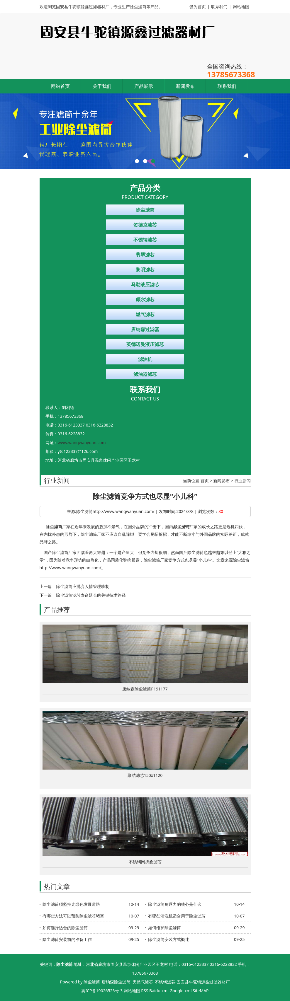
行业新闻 (242, 480)
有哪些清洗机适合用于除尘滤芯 (177, 916)
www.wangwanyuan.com (82, 442)
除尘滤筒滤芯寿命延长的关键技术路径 (91, 595)
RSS (144, 990)
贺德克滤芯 (145, 224)
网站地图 (241, 6)
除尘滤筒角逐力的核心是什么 (174, 904)
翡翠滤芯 (145, 254)
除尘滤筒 (145, 210)
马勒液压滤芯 (145, 284)
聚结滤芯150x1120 (145, 775)
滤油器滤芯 (145, 374)
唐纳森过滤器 (145, 329)
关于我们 (102, 86)
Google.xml (180, 990)
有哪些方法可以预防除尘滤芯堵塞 (73, 916)
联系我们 (219, 6)
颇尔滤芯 (145, 299)
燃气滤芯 (145, 314)
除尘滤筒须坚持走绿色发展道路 (71, 904)
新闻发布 (185, 86)
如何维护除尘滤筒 (164, 927)
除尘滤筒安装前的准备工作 (67, 939)
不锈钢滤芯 (145, 239)
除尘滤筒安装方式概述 (168, 939)
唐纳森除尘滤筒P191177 (145, 689)
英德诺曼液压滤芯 (145, 344)
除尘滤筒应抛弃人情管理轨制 (82, 586)
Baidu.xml (159, 990)
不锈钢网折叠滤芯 (145, 861)
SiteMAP (200, 990)
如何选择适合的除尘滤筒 (65, 927)
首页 (205, 480)
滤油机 (145, 359)
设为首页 (197, 6)
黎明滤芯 (145, 269)
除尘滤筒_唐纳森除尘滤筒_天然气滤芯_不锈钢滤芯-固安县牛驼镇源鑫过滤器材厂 (157, 982)
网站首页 (60, 86)
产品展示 (143, 86)
